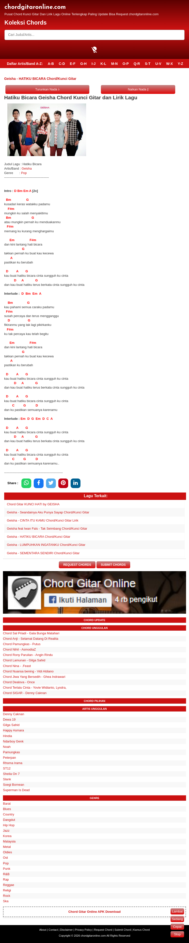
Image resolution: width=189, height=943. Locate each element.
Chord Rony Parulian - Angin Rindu (28, 655)
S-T (148, 64)
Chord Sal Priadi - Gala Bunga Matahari (31, 633)
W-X (169, 64)
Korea (7, 836)
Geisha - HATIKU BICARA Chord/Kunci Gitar (38, 536)
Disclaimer (66, 929)
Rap (6, 879)
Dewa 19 (9, 719)
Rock (6, 896)
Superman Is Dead (16, 790)
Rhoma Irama (12, 763)
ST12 (7, 768)
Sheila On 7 (11, 774)
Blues (7, 809)
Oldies (7, 852)
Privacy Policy (83, 929)
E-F (73, 64)
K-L (103, 64)
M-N (114, 64)
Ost (5, 858)
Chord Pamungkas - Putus (21, 644)
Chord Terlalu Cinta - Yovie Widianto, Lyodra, (34, 687)
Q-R (137, 64)
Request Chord (103, 929)
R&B (6, 874)
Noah (7, 747)
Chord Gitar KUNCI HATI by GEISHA (33, 504)
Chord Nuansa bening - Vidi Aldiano (28, 671)
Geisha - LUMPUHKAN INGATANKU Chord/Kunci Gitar (46, 545)
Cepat (177, 926)
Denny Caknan (13, 714)
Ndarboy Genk (13, 741)
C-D (62, 64)
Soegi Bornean (13, 785)
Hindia (7, 736)
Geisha (27, 168)
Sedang (177, 919)
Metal (7, 847)
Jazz (6, 830)
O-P (126, 64)
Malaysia (9, 841)
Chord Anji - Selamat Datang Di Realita (30, 638)
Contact (53, 929)
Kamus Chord (141, 929)
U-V (158, 64)
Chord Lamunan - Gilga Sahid (24, 660)
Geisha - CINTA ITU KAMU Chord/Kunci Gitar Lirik (42, 520)
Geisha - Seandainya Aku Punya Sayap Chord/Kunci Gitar (48, 512)
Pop (24, 173)
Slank (7, 779)
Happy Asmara (13, 730)
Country (8, 814)
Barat (7, 803)
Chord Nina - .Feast (17, 666)
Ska (5, 901)
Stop (177, 934)
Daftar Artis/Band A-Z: (25, 64)
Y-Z (180, 64)
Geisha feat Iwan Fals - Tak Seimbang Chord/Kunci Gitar (47, 528)
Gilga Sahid (11, 725)
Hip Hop (9, 825)
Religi (7, 890)
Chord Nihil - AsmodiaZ (19, 650)
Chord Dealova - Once (19, 682)
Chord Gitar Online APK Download (94, 912)
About (43, 929)
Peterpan (9, 757)
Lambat (177, 911)
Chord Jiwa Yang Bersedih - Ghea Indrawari (34, 677)
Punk (6, 868)
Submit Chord (122, 929)
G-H (83, 64)
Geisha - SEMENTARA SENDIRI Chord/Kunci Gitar (43, 553)
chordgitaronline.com (35, 7)
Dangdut (9, 820)
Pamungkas (11, 752)
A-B (51, 64)
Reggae (8, 885)
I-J (93, 64)
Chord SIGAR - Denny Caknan (25, 693)
